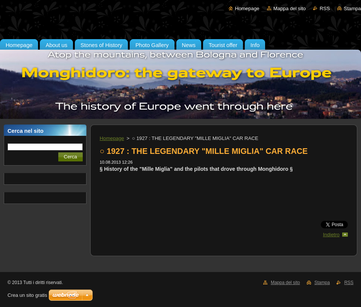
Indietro (331, 234)
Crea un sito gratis (27, 295)
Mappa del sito (289, 8)
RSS (325, 8)
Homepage (247, 8)
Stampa (352, 8)
